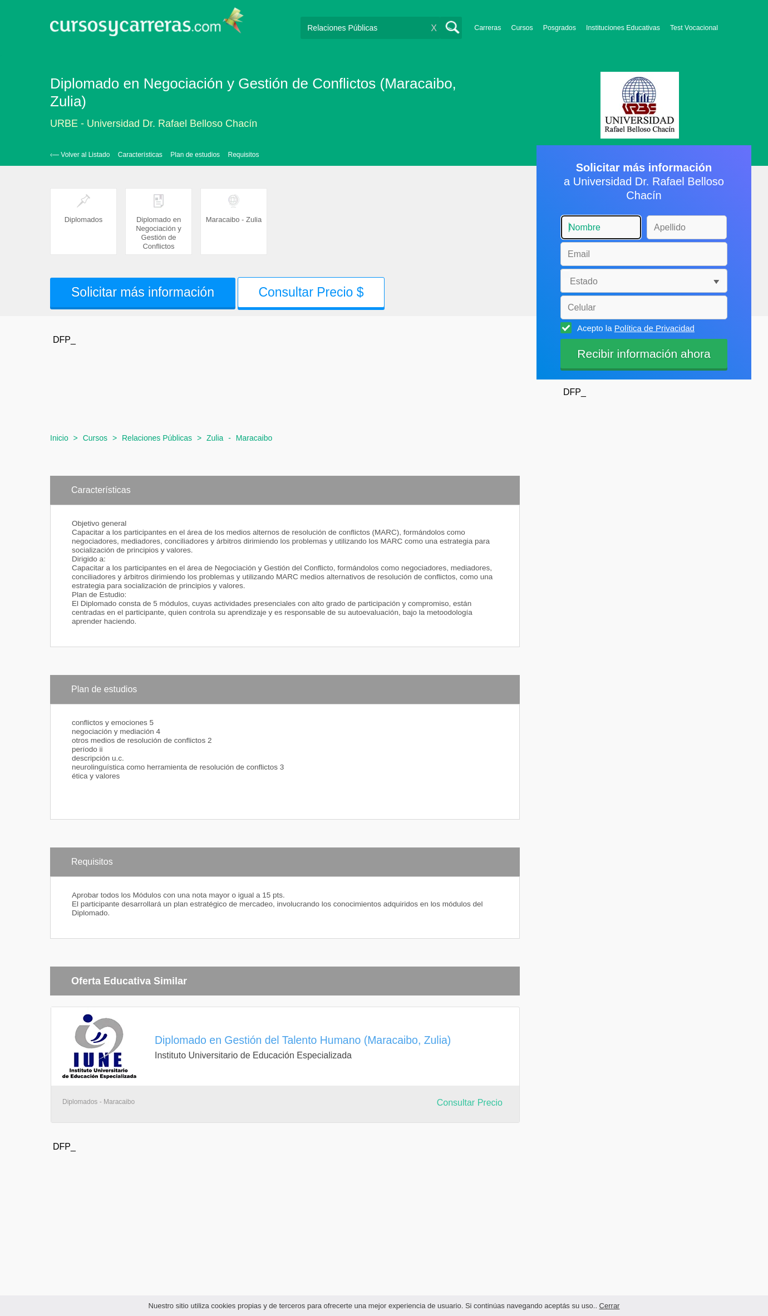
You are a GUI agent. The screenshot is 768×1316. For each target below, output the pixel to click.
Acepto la (634, 327)
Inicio (59, 437)
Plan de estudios (195, 155)
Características (140, 155)
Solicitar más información (142, 292)
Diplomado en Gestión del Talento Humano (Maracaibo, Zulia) (303, 1040)
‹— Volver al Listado (80, 155)
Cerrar (609, 1306)
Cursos (522, 27)
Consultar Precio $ (310, 292)
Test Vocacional (694, 27)
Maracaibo (254, 437)
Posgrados (559, 27)
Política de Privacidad (654, 328)
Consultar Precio (470, 1102)
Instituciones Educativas (623, 27)
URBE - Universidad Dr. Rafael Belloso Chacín (153, 123)
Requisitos (243, 155)
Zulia (214, 437)
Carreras (487, 27)
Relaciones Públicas (157, 437)
